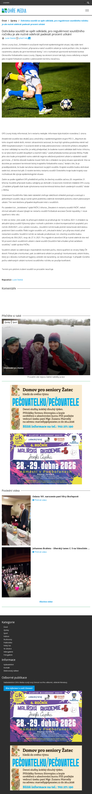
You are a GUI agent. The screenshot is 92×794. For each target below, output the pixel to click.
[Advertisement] (46, 124)
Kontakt (7, 668)
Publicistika (8, 642)
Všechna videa (46, 601)
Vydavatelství (9, 664)
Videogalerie (8, 652)
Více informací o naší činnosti (19, 688)
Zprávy (13, 20)
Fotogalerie (8, 655)
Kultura (6, 636)
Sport (15, 322)
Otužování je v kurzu (13, 368)
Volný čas (7, 645)
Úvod (4, 20)
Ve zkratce (8, 648)
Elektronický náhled (11, 671)
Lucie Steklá (10, 38)
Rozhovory (8, 639)
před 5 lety (23, 38)
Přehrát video (39, 500)
